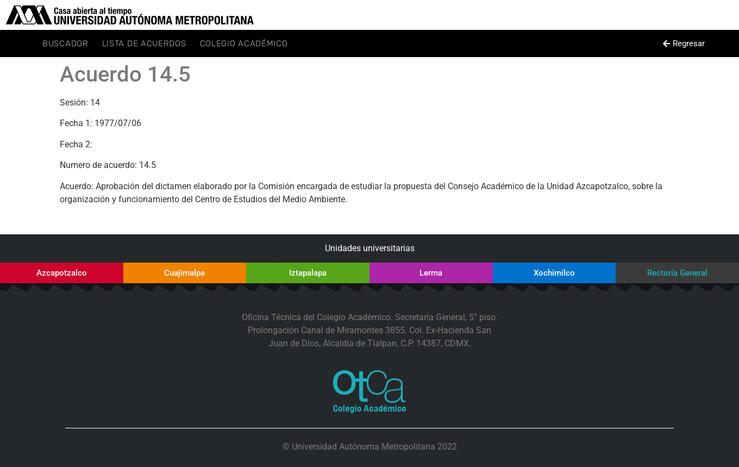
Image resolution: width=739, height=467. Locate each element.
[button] (683, 43)
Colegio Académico (244, 43)
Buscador (65, 43)
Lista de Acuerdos (144, 43)
